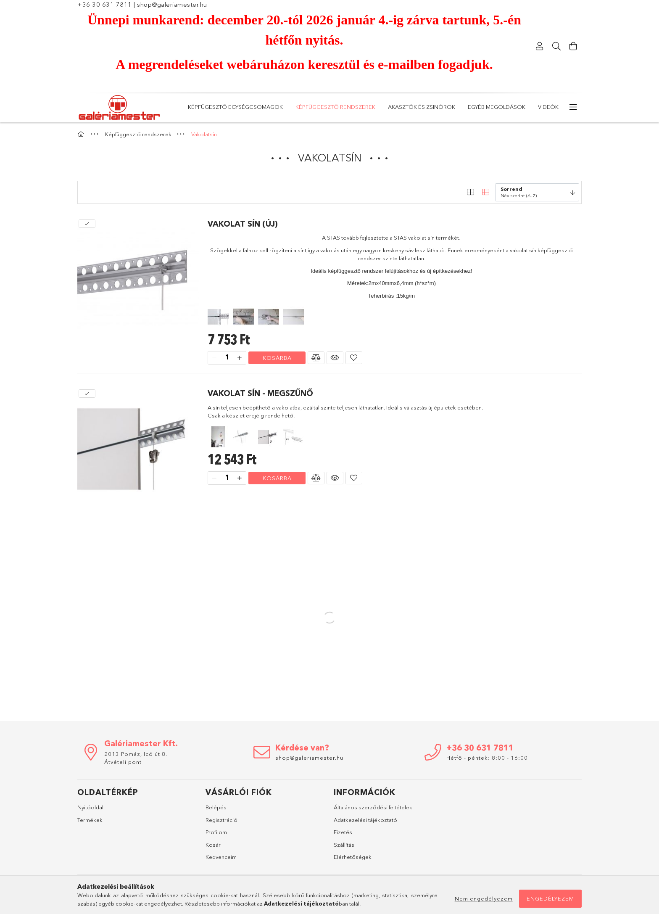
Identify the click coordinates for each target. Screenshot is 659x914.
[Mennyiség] (227, 357)
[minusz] (214, 357)
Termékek (90, 819)
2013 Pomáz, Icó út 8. (135, 753)
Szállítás (344, 844)
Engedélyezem (550, 898)
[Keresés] (556, 46)
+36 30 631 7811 (104, 4)
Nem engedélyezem (484, 898)
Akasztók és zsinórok (421, 106)
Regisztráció (221, 819)
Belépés (216, 807)
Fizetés (343, 832)
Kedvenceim (221, 856)
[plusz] (239, 357)
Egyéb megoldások (496, 106)
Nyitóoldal (90, 807)
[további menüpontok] (573, 107)
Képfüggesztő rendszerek (335, 106)
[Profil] (539, 46)
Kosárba (277, 357)
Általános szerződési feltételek (373, 807)
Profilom (216, 832)
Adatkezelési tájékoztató (365, 819)
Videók (548, 106)
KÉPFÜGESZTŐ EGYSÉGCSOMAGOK (235, 106)
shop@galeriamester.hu (172, 4)
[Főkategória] (82, 134)
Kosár (213, 844)
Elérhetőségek (353, 856)
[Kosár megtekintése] (573, 46)
